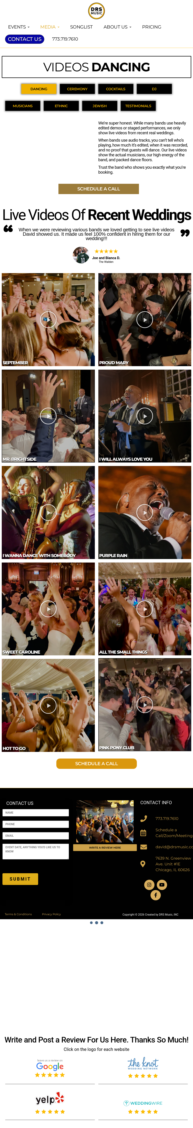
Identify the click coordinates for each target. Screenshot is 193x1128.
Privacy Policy (51, 914)
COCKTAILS (115, 89)
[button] (48, 319)
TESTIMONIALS (138, 106)
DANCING (38, 89)
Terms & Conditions (18, 914)
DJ (154, 89)
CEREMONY (77, 89)
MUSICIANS (23, 106)
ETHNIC (61, 106)
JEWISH (100, 106)
